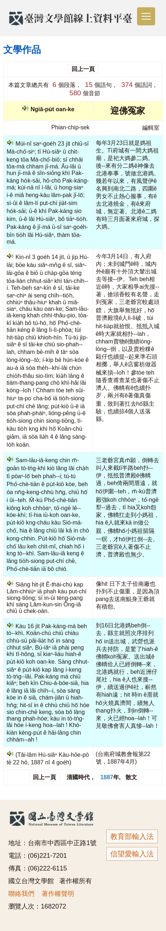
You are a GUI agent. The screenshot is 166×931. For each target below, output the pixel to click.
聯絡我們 (21, 893)
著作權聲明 (58, 893)
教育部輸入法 (132, 836)
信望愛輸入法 (132, 854)
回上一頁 (83, 69)
